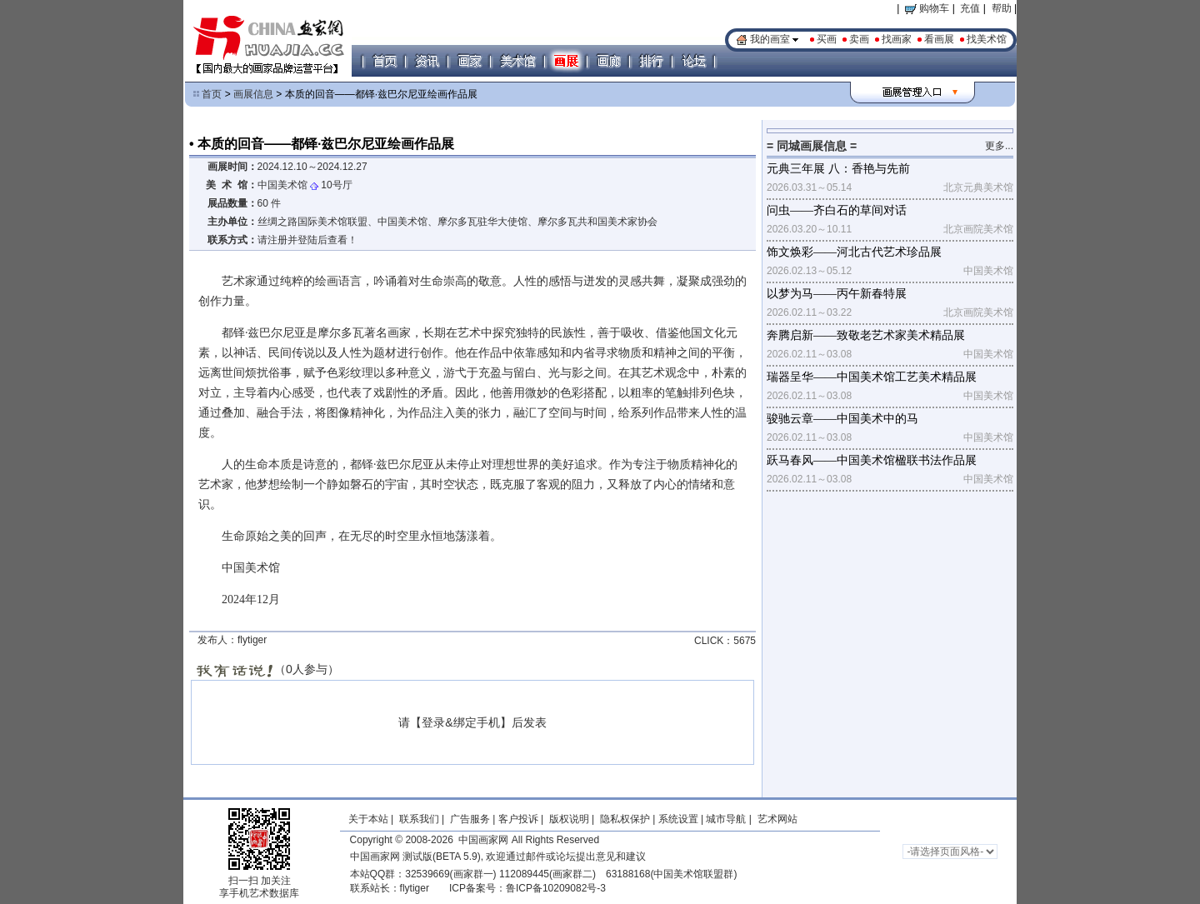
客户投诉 (518, 819)
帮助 (1002, 8)
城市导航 (726, 819)
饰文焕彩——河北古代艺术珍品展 (854, 252)
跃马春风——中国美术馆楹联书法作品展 (872, 460)
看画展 (939, 39)
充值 (970, 8)
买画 (827, 39)
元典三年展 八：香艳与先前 (838, 168)
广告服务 (470, 819)
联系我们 (419, 819)
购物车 (927, 8)
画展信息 (253, 94)
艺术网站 (775, 819)
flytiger (414, 888)
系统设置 (678, 819)
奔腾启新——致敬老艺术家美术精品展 (866, 335)
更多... (999, 146)
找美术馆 (987, 39)
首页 (212, 94)
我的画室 (770, 39)
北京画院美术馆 (978, 229)
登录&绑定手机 (460, 722)
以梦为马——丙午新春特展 (837, 293)
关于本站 (368, 819)
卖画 (859, 39)
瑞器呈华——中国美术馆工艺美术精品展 (872, 377)
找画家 (897, 39)
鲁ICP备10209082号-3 (556, 888)
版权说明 (569, 819)
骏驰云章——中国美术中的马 (842, 418)
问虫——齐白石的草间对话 (837, 210)
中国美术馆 (283, 185)
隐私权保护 (625, 819)
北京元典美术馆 (978, 187)
